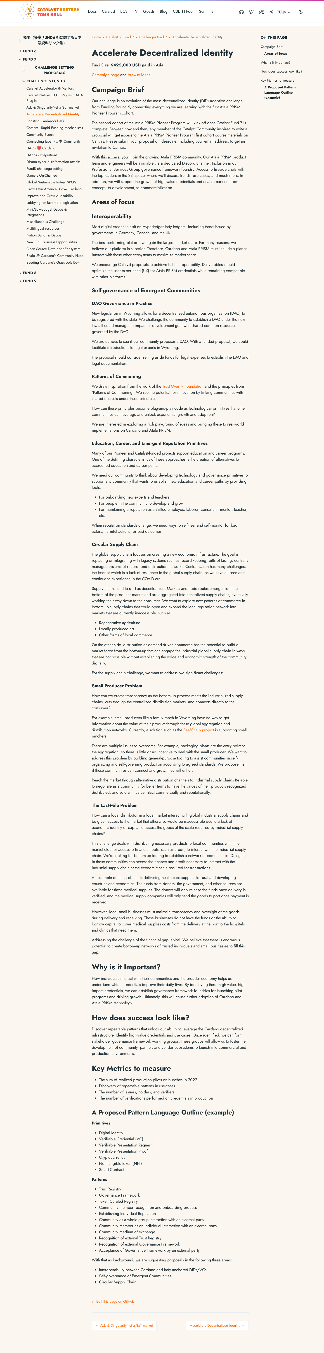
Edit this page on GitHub (113, 1301)
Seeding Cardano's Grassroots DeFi (53, 262)
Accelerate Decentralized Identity (53, 114)
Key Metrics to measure (278, 80)
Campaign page (105, 75)
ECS (124, 11)
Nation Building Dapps (43, 235)
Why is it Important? (276, 62)
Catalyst (108, 11)
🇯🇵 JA (284, 12)
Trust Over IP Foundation (182, 386)
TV (135, 11)
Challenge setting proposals (54, 70)
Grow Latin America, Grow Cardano (54, 189)
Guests (148, 11)
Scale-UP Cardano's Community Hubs (54, 255)
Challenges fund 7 (46, 81)
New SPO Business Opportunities (51, 242)
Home (96, 37)
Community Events (40, 134)
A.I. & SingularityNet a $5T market (52, 107)
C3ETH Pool (183, 11)
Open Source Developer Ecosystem (53, 248)
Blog (164, 11)
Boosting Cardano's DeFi (45, 121)
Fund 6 (30, 51)
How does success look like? (281, 71)
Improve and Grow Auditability (49, 195)
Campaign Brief (272, 46)
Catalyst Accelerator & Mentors (50, 88)
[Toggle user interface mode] (300, 11)
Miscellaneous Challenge (45, 221)
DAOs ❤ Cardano (41, 148)
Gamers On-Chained (41, 175)
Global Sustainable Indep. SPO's (51, 182)
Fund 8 (29, 272)
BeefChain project (198, 730)
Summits (206, 11)
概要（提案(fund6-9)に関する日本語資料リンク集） (52, 40)
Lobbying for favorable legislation (52, 202)
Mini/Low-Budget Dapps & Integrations (46, 212)
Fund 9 (30, 281)
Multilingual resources (42, 228)
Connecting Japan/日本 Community (53, 141)
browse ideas (139, 75)
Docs (92, 11)
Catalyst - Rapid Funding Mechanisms (54, 127)
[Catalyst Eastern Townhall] (50, 11)
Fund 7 (29, 59)
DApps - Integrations (41, 155)
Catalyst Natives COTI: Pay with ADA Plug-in (54, 97)
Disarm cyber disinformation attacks (53, 161)
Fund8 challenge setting (44, 168)
